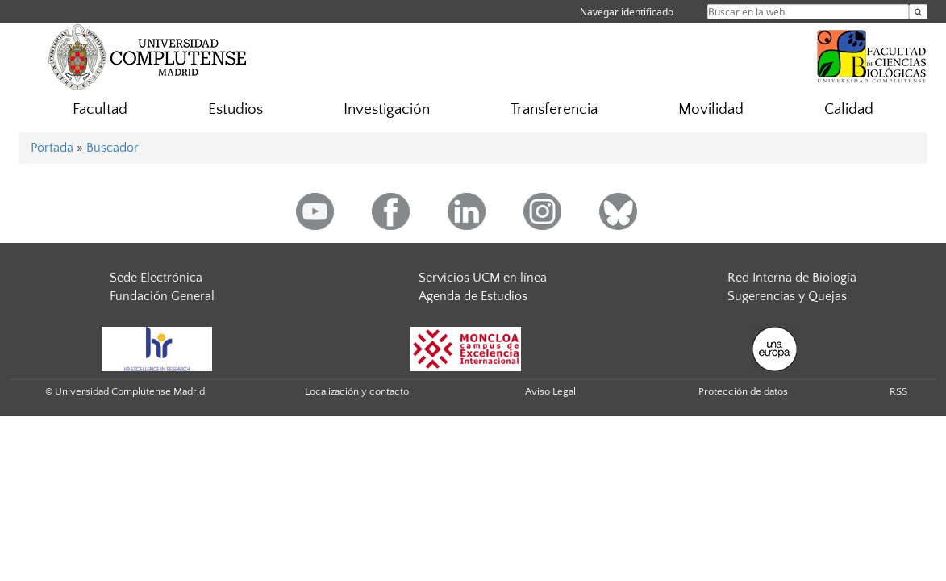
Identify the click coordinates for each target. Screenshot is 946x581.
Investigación (387, 109)
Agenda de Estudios (473, 296)
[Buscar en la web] (918, 11)
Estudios (235, 109)
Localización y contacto (357, 391)
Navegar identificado (626, 12)
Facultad (100, 109)
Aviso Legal (550, 391)
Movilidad (711, 109)
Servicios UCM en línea (483, 277)
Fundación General (162, 296)
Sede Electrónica (156, 277)
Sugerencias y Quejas (787, 296)
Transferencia (554, 109)
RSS (898, 391)
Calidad (848, 109)
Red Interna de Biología (791, 277)
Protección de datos (743, 391)
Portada (52, 147)
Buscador (112, 147)
